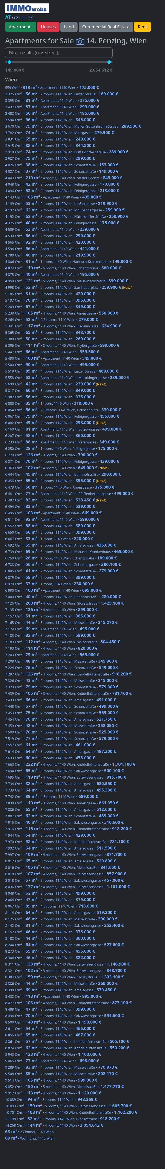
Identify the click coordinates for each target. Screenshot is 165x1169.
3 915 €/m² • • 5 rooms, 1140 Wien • (50, 145)
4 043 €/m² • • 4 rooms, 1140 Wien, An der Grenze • (63, 178)
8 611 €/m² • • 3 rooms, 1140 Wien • (50, 1028)
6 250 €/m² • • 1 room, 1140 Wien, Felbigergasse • (61, 448)
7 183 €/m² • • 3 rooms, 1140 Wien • (50, 635)
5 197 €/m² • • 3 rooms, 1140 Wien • (50, 300)
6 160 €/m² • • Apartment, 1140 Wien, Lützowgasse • (63, 429)
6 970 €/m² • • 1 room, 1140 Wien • (49, 584)
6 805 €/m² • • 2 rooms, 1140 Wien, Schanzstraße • (61, 571)
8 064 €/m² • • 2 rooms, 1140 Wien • (50, 899)
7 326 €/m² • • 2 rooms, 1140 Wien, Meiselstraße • (61, 680)
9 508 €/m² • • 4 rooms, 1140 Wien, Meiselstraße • (61, 1073)
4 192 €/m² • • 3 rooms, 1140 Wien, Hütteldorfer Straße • (66, 216)
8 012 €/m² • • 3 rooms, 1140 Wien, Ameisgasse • (60, 861)
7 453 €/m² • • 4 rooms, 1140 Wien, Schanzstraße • (61, 713)
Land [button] (69, 27)
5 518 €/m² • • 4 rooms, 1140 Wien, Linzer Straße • (61, 371)
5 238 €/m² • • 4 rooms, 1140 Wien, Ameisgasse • (61, 313)
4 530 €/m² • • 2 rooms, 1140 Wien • (50, 236)
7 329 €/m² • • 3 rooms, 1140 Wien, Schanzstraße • (61, 687)
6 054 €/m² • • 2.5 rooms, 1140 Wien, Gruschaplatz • (63, 410)
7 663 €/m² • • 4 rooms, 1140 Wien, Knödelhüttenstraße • (70, 764)
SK (31, 17)
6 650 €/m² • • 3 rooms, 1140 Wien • (50, 532)
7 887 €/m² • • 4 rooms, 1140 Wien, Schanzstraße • (61, 816)
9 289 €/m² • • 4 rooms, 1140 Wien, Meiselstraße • (61, 1067)
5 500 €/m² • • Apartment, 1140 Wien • (52, 364)
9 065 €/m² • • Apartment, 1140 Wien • (52, 1061)
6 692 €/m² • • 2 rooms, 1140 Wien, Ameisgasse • (60, 545)
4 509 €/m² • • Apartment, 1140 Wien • (52, 229)
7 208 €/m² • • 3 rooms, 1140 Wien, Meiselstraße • (61, 661)
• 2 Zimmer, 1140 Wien (29, 1131)
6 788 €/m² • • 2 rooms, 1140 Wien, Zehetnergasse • (63, 564)
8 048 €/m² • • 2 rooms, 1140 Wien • (50, 893)
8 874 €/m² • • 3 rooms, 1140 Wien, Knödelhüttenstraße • (67, 1048)
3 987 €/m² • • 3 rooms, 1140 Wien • (50, 158)
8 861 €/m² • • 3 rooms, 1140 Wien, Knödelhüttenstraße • (67, 1041)
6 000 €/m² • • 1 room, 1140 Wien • (49, 403)
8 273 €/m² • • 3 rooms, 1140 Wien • (50, 951)
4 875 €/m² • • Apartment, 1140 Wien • (52, 274)
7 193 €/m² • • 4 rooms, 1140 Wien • (51, 648)
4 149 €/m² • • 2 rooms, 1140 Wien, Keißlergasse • (61, 203)
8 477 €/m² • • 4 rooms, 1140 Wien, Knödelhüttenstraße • (68, 1003)
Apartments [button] (21, 27)
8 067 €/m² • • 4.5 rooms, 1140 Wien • (51, 906)
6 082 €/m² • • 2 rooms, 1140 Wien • (55, 422)
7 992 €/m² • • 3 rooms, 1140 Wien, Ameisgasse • (60, 848)
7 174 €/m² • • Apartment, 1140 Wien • (52, 629)
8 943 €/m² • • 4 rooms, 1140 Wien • (53, 1054)
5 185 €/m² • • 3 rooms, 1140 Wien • (50, 294)
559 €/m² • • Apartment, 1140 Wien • (52, 87)
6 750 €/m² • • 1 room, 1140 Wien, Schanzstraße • (61, 558)
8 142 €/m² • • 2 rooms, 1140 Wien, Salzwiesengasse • (64, 925)
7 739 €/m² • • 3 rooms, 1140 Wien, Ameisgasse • (60, 790)
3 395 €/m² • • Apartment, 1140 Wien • (52, 100)
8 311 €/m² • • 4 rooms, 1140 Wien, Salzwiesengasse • (67, 964)
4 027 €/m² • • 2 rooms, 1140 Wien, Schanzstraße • (61, 171)
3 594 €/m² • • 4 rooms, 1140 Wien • (50, 120)
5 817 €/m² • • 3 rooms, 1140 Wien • (50, 390)
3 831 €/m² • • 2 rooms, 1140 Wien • (50, 139)
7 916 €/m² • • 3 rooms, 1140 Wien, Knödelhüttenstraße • (68, 829)
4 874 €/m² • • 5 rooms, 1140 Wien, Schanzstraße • (63, 268)
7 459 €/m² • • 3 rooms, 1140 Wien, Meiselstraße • (61, 725)
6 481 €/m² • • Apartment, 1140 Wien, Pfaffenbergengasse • (69, 493)
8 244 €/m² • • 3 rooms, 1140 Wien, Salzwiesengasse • (64, 945)
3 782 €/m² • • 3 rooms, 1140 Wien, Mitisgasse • (59, 132)
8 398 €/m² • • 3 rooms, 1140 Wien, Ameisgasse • (60, 990)
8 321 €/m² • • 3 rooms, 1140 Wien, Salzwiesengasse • (65, 970)
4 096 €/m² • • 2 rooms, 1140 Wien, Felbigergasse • (62, 190)
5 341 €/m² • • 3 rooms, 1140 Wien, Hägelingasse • (63, 326)
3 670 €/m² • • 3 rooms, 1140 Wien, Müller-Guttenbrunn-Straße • (73, 126)
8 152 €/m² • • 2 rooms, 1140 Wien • (50, 932)
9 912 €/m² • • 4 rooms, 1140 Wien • (53, 1093)
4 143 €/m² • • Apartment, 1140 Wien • (53, 197)
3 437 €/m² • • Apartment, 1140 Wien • (52, 107)
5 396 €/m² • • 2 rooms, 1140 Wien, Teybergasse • (62, 345)
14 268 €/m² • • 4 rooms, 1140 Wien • (54, 1125)
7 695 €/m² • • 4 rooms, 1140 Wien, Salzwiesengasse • (65, 777)
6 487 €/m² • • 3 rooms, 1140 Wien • (55, 500)
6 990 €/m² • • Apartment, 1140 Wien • (53, 590)
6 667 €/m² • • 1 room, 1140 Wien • (49, 538)
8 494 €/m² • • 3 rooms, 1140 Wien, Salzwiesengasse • (64, 1015)
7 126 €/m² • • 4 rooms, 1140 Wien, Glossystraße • (64, 603)
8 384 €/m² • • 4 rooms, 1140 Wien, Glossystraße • (64, 977)
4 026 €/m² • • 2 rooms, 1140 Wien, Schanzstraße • (61, 165)
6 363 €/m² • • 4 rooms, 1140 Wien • (56, 468)
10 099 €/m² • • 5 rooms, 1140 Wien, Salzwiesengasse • (68, 1106)
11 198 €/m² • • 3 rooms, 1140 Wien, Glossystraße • (62, 1119)
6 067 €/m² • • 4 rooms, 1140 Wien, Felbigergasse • (62, 416)
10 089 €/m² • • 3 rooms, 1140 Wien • (51, 1099)
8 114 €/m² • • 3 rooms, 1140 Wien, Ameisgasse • (60, 912)
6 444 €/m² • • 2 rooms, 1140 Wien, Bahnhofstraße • (63, 474)
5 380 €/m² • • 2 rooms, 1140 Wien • (50, 339)
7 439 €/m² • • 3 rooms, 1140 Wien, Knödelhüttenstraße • (68, 693)
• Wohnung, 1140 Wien (30, 1138)
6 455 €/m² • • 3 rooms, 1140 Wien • (55, 480)
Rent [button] (142, 27)
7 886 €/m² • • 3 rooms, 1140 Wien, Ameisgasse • (60, 809)
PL (23, 17)
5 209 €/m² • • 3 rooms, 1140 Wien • (50, 306)
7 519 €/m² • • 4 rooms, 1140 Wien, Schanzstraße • (61, 738)
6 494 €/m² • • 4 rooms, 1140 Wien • (50, 506)
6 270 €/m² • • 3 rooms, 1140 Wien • (51, 455)
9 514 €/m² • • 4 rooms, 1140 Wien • (51, 1080)
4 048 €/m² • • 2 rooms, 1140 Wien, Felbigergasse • (62, 184)
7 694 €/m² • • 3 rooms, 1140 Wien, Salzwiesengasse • (64, 771)
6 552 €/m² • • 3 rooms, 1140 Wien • (50, 526)
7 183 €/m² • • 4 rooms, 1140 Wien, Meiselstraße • (62, 642)
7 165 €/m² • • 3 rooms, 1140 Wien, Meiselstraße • (61, 622)
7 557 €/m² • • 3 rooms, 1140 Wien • (50, 745)
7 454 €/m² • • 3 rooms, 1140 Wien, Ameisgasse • (60, 719)
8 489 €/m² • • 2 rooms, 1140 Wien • (50, 1009)
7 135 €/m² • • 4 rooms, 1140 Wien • (51, 609)
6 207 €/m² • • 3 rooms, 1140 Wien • (50, 435)
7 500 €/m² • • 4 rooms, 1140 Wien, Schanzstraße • (61, 732)
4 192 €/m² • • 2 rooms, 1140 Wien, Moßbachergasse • (65, 210)
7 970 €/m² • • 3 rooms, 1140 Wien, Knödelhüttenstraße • (67, 841)
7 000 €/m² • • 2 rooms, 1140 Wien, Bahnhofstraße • (63, 596)
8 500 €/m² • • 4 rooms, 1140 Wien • (53, 1022)
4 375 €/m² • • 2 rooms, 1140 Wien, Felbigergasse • (62, 223)
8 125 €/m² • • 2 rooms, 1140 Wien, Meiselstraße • (61, 919)
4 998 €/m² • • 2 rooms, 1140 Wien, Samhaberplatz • (68, 287)
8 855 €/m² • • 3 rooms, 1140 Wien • (50, 1035)
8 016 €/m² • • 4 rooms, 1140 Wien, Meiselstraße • (62, 867)
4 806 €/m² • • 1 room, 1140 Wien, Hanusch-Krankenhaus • (68, 261)
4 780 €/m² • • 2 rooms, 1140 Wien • (50, 255)
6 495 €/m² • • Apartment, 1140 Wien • (53, 513)
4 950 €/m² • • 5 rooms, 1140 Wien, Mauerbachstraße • (66, 281)
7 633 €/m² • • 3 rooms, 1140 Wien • (50, 758)
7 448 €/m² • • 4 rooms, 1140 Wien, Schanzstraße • (61, 706)
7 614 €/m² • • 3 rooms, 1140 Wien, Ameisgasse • (60, 751)
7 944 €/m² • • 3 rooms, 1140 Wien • (50, 835)
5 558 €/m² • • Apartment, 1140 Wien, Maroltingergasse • (67, 377)
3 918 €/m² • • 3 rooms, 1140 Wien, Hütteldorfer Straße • (66, 152)
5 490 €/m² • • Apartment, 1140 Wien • (53, 358)
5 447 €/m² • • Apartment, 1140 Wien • (52, 352)
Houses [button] (48, 27)
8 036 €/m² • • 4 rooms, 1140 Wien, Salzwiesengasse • (67, 887)
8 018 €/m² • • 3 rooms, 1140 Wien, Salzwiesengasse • (64, 880)
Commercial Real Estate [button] (106, 27)
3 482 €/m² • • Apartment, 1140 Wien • (52, 113)
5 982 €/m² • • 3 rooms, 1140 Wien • (50, 397)
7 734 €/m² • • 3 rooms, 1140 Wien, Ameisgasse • (60, 783)
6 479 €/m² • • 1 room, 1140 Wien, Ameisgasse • (59, 487)
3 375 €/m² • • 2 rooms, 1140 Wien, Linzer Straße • (61, 94)
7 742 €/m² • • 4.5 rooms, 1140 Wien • (51, 796)
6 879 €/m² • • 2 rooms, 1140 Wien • (50, 577)
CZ (16, 17)
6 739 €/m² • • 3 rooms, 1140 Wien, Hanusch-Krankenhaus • (69, 551)
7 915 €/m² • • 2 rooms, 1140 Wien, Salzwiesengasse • (64, 822)
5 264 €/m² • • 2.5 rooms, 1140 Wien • (51, 319)
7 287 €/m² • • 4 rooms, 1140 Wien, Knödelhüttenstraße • (68, 674)
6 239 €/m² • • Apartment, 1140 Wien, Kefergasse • (62, 442)
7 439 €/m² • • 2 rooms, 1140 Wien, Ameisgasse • (60, 700)
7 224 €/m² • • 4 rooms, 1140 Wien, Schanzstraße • (61, 667)
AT (8, 17)
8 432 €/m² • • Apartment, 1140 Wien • (53, 996)
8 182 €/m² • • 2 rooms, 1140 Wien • (50, 938)
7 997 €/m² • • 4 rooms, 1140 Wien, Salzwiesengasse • (65, 854)
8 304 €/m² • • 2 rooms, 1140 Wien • (50, 957)
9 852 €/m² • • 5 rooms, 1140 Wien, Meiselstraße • (64, 1086)
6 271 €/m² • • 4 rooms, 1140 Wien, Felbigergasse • (62, 461)
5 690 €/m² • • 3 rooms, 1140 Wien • (55, 384)
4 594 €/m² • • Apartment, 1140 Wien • (52, 248)
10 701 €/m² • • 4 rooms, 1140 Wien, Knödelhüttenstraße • (71, 1112)
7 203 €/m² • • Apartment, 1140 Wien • (52, 655)
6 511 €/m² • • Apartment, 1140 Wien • (52, 519)
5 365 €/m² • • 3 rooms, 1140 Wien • (50, 332)
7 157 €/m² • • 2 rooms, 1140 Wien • (50, 616)
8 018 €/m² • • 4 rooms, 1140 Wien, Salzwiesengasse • (65, 874)
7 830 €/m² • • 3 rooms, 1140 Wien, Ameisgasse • (61, 803)
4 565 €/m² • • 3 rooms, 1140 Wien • (50, 242)
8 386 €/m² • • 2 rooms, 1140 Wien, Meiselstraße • (61, 983)
